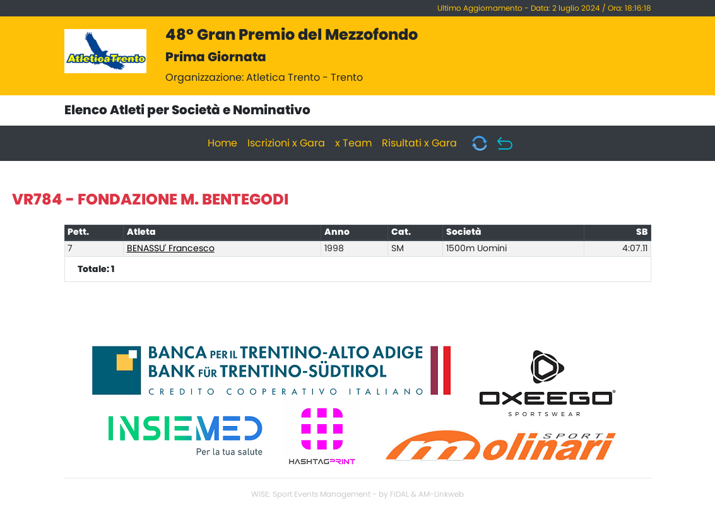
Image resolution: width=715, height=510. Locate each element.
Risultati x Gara (419, 143)
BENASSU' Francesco (171, 248)
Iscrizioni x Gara (286, 143)
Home (222, 143)
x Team (353, 143)
